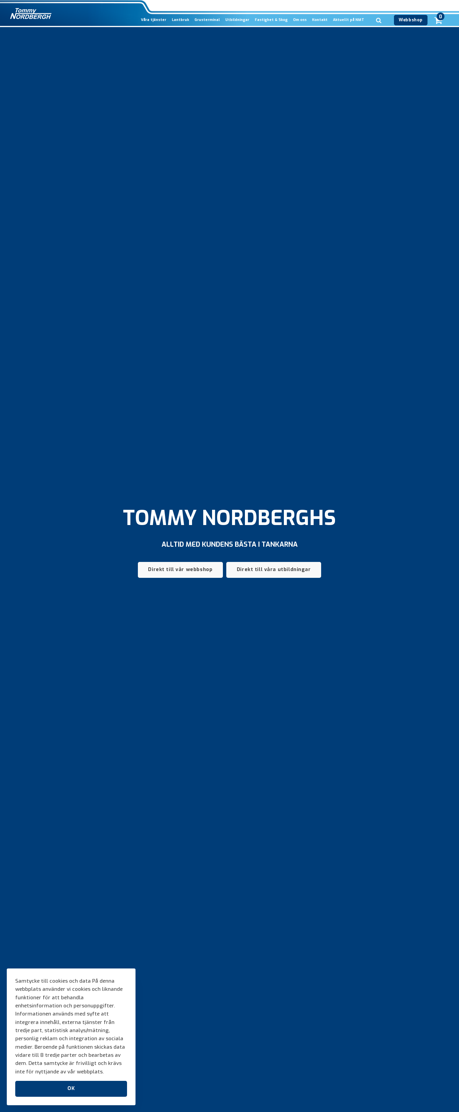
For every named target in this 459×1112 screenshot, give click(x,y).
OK (71, 1088)
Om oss (300, 19)
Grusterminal (207, 19)
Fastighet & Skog (271, 19)
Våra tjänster (153, 19)
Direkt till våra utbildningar (274, 569)
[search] (379, 30)
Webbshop (410, 20)
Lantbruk (180, 19)
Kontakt (320, 19)
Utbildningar (237, 19)
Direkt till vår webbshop (180, 569)
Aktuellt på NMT (348, 19)
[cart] (438, 12)
